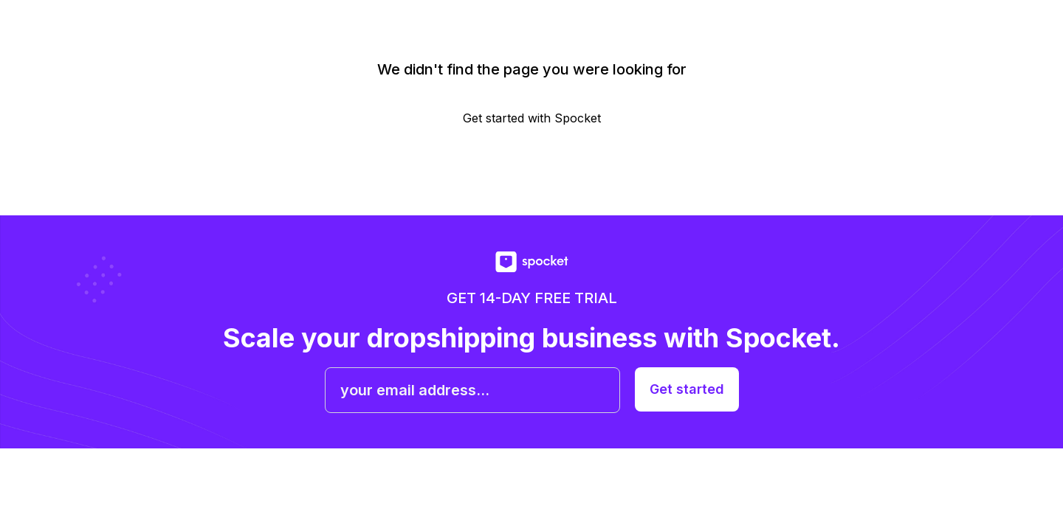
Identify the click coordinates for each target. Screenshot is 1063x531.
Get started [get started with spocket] (687, 389)
